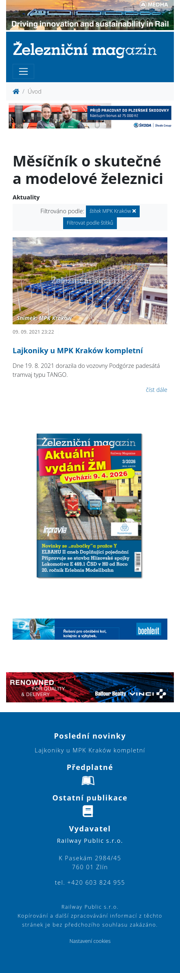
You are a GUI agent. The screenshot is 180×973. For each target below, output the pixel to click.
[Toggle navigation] (23, 71)
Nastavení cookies (89, 941)
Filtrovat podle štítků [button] (90, 222)
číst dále (156, 390)
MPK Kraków (113, 211)
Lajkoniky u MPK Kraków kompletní (78, 350)
